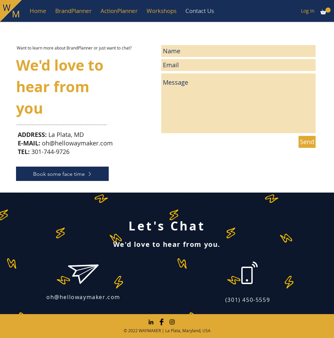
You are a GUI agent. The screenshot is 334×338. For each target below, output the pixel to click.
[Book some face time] (62, 174)
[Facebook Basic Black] (161, 322)
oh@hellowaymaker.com (77, 143)
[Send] (307, 142)
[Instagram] (172, 322)
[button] (73, 11)
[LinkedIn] (151, 322)
